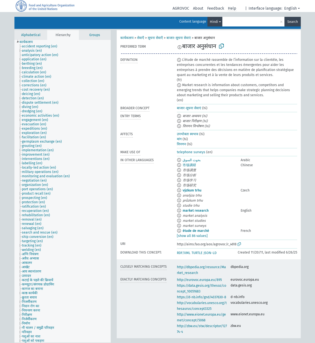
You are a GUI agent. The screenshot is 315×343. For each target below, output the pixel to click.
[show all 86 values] (192, 236)
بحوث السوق (192, 160)
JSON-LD (210, 253)
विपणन (181, 144)
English (290, 8)
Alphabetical (30, 35)
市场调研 (189, 165)
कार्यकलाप (127, 38)
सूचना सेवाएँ (155, 38)
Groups (94, 35)
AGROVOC (181, 8)
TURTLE (197, 253)
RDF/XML (183, 253)
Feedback (215, 8)
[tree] (62, 191)
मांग (179, 139)
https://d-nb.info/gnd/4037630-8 (201, 297)
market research (196, 211)
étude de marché (196, 231)
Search (292, 22)
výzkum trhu (192, 190)
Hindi (214, 22)
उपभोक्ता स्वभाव (187, 134)
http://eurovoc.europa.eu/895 (199, 280)
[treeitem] (28, 42)
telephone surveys (191, 152)
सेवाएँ (140, 38)
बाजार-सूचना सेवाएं (179, 38)
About (198, 8)
